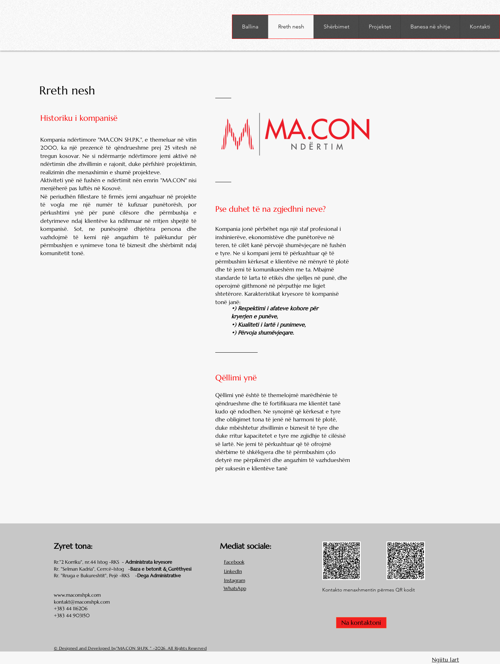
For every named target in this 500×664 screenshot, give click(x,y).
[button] (336, 27)
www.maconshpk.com (77, 595)
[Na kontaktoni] (361, 622)
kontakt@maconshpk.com (82, 602)
